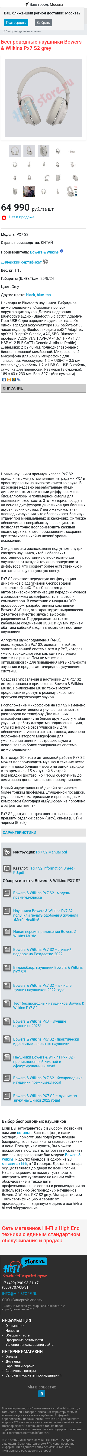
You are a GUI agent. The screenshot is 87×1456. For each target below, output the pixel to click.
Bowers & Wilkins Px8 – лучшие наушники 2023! (39, 1023)
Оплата (11, 1357)
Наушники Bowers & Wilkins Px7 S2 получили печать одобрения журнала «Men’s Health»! (45, 915)
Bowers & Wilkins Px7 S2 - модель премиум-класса (41, 895)
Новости (12, 1331)
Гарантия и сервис (20, 1366)
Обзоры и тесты (18, 1335)
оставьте (24, 1133)
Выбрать (43, 22)
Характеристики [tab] (19, 832)
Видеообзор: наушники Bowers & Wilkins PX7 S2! (48, 969)
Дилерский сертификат (24, 262)
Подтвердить (16, 22)
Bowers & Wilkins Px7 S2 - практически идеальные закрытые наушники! (46, 1041)
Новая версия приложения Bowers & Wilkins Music (45, 933)
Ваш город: (43, 4)
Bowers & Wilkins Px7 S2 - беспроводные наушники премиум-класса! (48, 1080)
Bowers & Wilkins (44, 252)
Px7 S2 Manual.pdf (51, 852)
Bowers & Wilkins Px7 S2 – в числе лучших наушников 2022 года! (42, 987)
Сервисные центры (21, 1371)
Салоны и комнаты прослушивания (33, 1375)
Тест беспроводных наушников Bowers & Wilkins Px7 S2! (48, 1005)
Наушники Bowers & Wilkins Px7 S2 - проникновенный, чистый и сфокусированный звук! (44, 1061)
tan (48, 295)
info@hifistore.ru (19, 1294)
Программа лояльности (24, 1340)
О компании (15, 1326)
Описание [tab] (13, 388)
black (30, 295)
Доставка (13, 1362)
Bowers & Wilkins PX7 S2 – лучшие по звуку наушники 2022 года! (45, 1098)
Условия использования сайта (30, 1345)
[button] (43, 218)
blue (40, 295)
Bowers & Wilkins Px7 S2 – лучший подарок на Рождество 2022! (42, 951)
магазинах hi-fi (14, 1163)
